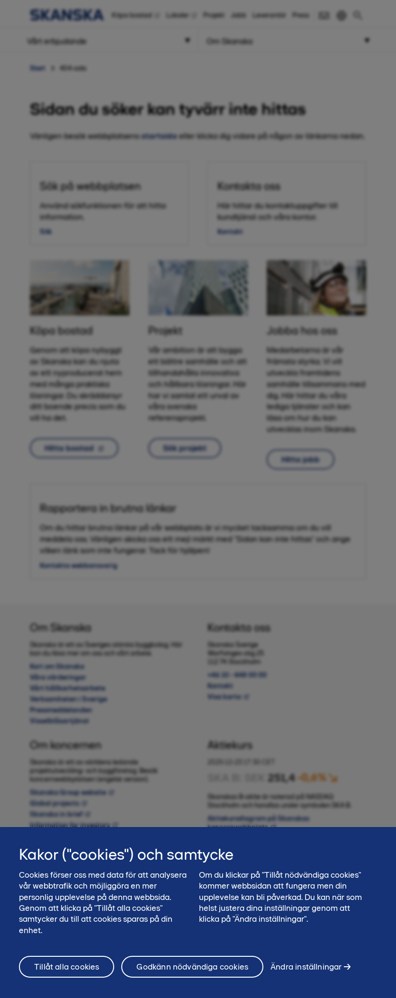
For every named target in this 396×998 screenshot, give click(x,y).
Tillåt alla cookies (66, 973)
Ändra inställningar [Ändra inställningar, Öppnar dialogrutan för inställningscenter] (306, 973)
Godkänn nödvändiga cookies (192, 973)
